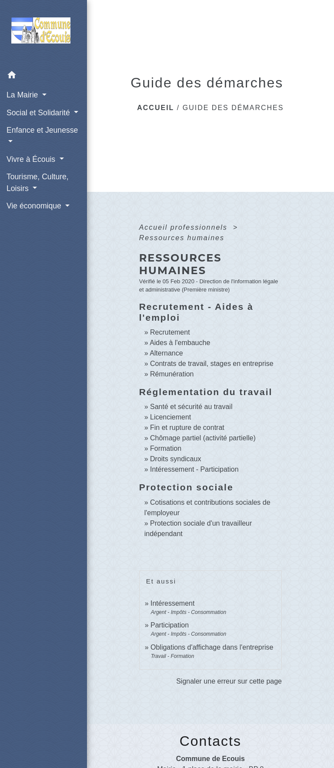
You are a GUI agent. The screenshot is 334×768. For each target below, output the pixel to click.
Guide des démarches (233, 107)
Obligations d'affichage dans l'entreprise (211, 647)
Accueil (155, 107)
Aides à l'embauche (180, 342)
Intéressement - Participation (194, 469)
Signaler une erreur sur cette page (229, 681)
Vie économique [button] (35, 205)
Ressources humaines (181, 237)
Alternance (166, 353)
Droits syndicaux (175, 459)
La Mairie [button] (23, 95)
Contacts (210, 741)
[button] (43, 76)
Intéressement (172, 603)
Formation (165, 448)
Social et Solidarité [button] (39, 112)
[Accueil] (43, 33)
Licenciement (170, 417)
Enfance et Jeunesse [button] (42, 130)
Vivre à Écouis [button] (32, 159)
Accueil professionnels (184, 227)
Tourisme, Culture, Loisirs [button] (38, 182)
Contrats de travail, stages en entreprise (212, 363)
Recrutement (170, 332)
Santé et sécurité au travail (191, 406)
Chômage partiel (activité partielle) (203, 438)
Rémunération (172, 374)
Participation (169, 625)
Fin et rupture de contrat (187, 427)
